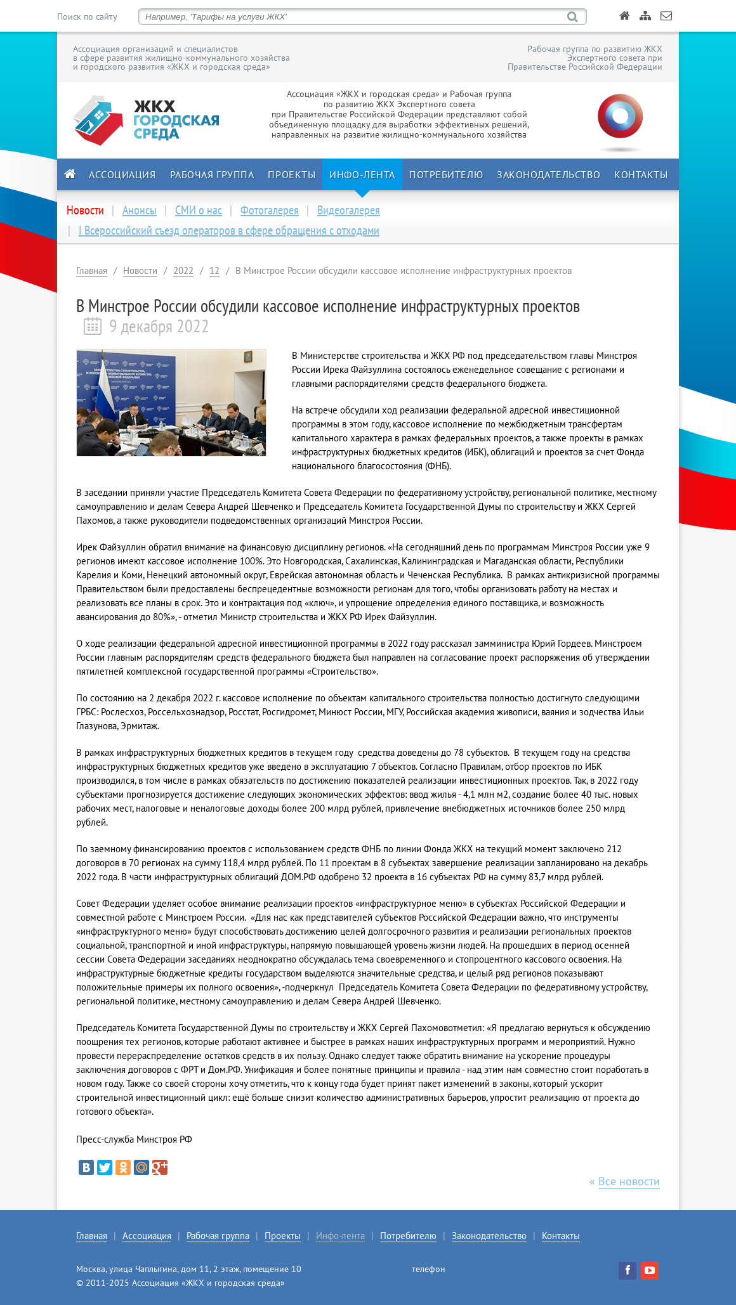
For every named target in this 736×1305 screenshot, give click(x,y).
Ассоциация (122, 174)
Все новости (629, 1181)
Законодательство (548, 174)
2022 (183, 270)
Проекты (291, 174)
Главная (91, 270)
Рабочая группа (212, 174)
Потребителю (446, 174)
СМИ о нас (198, 210)
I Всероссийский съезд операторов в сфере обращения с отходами (229, 230)
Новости (140, 270)
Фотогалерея (269, 210)
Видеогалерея (348, 210)
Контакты (640, 174)
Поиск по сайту (87, 16)
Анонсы (139, 210)
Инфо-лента (362, 174)
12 (214, 270)
